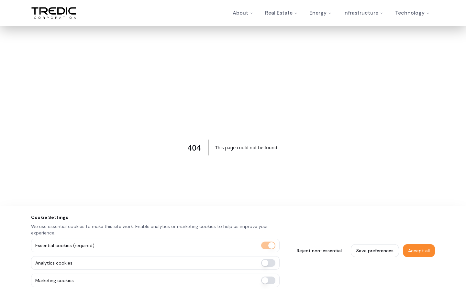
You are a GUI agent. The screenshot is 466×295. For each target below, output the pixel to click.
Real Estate (279, 12)
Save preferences (375, 251)
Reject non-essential (319, 251)
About (240, 12)
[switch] (268, 245)
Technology (410, 12)
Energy (318, 12)
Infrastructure (360, 12)
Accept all (419, 251)
